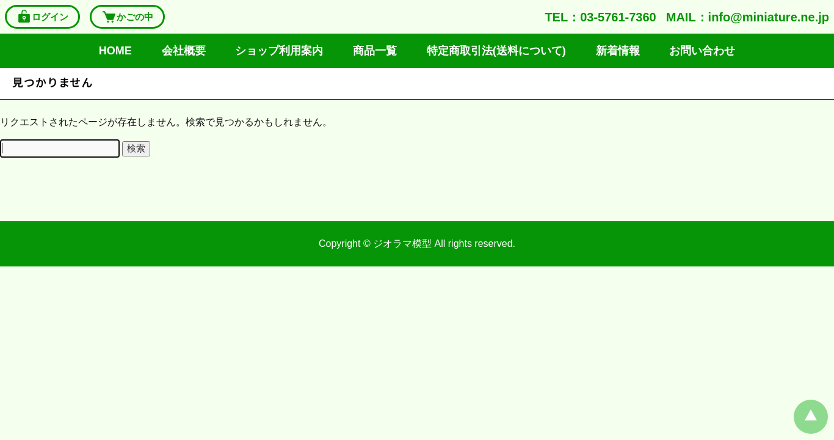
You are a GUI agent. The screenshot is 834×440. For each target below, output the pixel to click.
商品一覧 (375, 51)
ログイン (42, 16)
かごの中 (127, 16)
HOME (115, 51)
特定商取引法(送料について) (496, 51)
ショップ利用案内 (279, 51)
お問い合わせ (702, 51)
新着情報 (618, 51)
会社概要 (184, 51)
